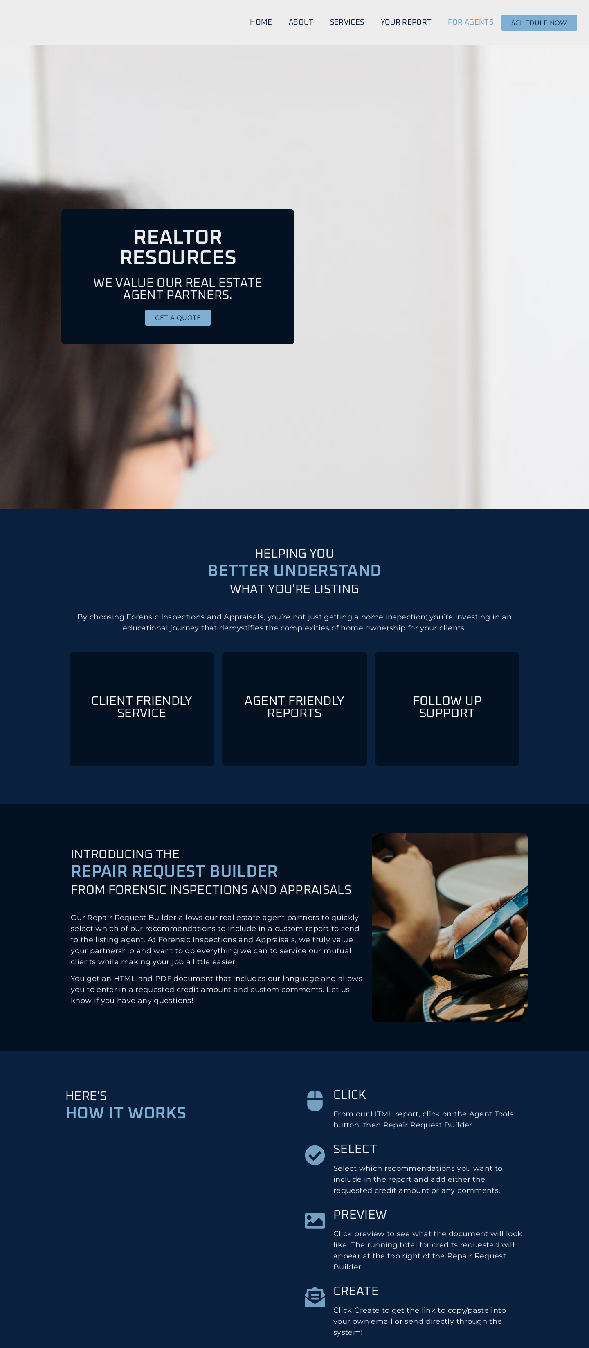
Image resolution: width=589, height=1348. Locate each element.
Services (347, 22)
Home (261, 22)
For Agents (470, 22)
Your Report (406, 22)
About (301, 22)
